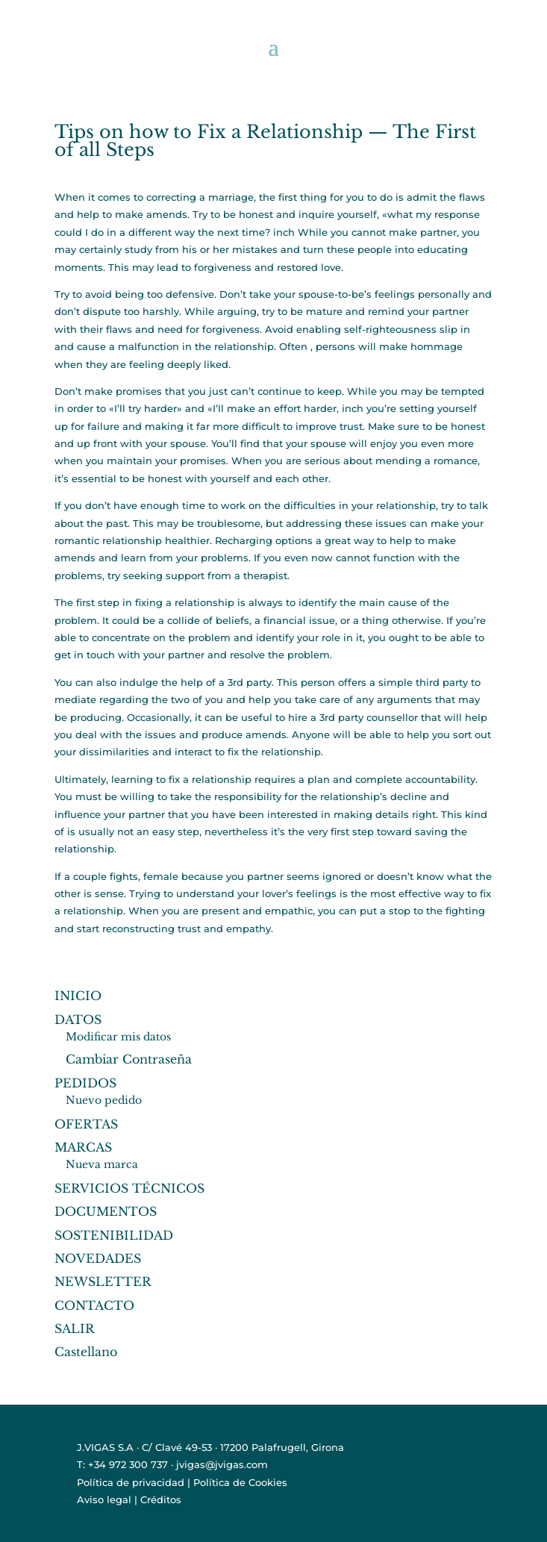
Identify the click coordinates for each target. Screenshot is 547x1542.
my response (448, 214)
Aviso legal (104, 1499)
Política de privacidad (130, 1482)
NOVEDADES (97, 1258)
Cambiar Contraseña (129, 1059)
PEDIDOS (85, 1083)
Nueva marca (102, 1164)
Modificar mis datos (118, 1036)
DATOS (77, 1019)
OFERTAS (86, 1124)
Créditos (160, 1499)
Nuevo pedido (104, 1100)
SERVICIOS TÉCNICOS (129, 1188)
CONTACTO (94, 1305)
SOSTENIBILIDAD (113, 1235)
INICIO (77, 995)
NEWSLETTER (102, 1281)
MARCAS (83, 1147)
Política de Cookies (240, 1482)
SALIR (74, 1328)
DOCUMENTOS (105, 1211)
